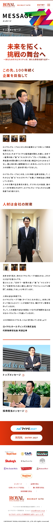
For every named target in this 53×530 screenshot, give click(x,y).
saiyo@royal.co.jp (38, 510)
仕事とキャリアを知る (16, 487)
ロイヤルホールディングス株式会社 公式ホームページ (26, 514)
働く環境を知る (38, 487)
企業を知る (35, 484)
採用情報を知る (26, 491)
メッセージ (18, 484)
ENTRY (41, 4)
